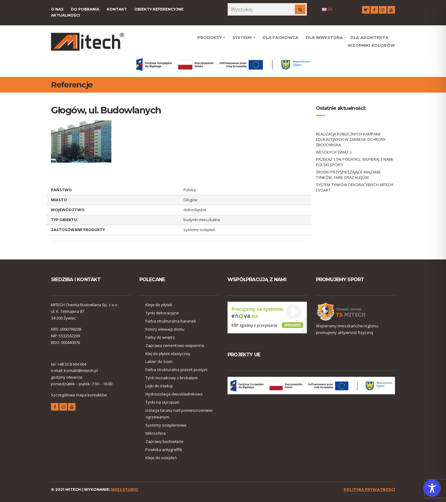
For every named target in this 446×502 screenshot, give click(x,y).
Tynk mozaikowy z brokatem (171, 377)
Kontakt (117, 9)
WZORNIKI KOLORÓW (371, 45)
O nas (57, 9)
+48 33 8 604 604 (71, 364)
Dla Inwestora (324, 37)
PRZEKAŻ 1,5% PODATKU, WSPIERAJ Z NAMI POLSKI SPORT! (354, 162)
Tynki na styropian (162, 402)
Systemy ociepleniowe (165, 425)
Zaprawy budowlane (164, 441)
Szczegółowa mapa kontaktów (79, 395)
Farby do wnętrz (160, 337)
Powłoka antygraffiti (163, 449)
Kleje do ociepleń (161, 457)
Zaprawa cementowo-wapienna (174, 345)
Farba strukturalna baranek (170, 321)
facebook (374, 11)
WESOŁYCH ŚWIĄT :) (333, 152)
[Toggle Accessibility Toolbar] (432, 488)
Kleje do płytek (158, 304)
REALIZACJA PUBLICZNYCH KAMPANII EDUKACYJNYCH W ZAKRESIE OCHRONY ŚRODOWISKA (351, 139)
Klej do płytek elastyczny (167, 353)
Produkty (209, 37)
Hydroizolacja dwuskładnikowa (173, 394)
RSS (366, 11)
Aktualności (65, 15)
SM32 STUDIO (124, 489)
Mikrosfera (155, 433)
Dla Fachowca (280, 37)
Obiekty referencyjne (158, 9)
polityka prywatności (369, 489)
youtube (391, 11)
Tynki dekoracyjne (162, 313)
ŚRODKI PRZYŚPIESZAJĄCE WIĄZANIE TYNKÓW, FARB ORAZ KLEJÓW (348, 174)
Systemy (242, 37)
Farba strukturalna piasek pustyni (176, 369)
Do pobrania (85, 9)
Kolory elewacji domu (164, 329)
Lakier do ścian (159, 361)
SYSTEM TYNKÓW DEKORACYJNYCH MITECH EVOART (354, 187)
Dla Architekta (369, 37)
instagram (383, 11)
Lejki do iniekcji (159, 386)
